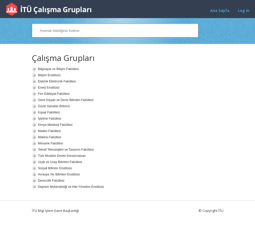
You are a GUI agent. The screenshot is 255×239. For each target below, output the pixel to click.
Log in (243, 10)
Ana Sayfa (219, 10)
